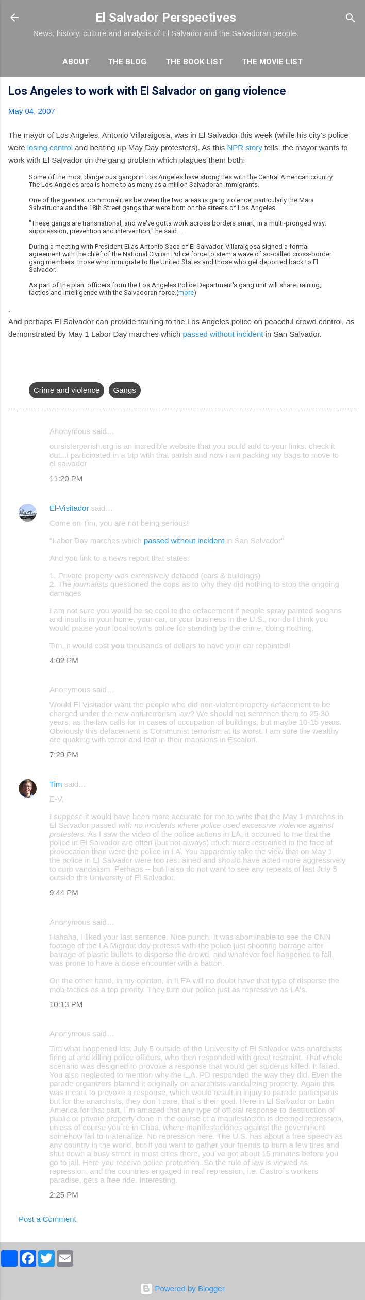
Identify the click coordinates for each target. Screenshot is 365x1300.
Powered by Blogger (182, 1288)
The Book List (194, 61)
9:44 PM (63, 892)
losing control (50, 147)
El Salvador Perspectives (165, 17)
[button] (350, 92)
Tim (55, 783)
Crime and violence (66, 390)
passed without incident (223, 334)
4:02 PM (63, 660)
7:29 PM (63, 754)
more (186, 293)
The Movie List (272, 61)
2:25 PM (63, 1194)
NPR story (244, 147)
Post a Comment (47, 1219)
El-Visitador (69, 508)
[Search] (350, 18)
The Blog (127, 61)
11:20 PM (65, 478)
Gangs (124, 390)
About (75, 61)
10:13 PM (65, 1004)
